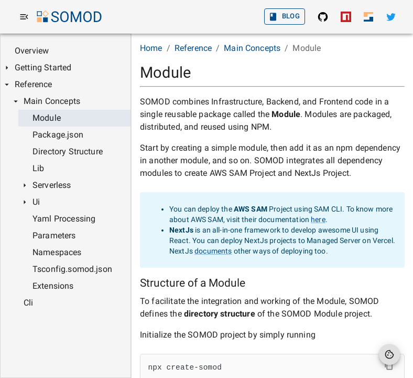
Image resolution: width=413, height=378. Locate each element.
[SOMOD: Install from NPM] (345, 16)
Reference (193, 48)
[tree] (66, 177)
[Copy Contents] (389, 365)
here (318, 219)
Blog (285, 16)
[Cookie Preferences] (389, 354)
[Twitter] (391, 16)
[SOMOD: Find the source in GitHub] (322, 16)
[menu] (24, 16)
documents (213, 251)
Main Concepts (252, 48)
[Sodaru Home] (368, 17)
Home (151, 48)
